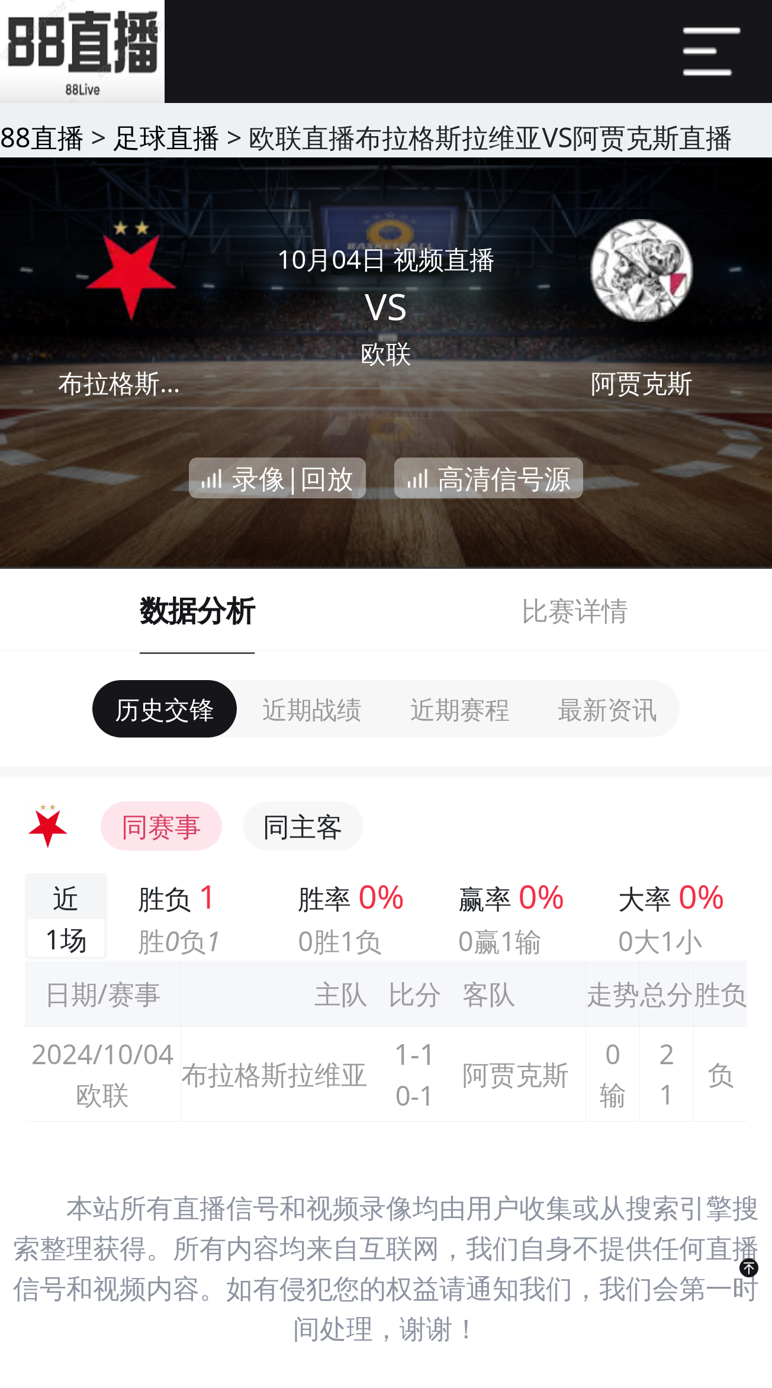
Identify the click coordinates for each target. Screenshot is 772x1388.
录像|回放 (292, 478)
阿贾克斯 (642, 382)
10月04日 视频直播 (386, 258)
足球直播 (166, 137)
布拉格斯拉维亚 (130, 382)
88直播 (42, 137)
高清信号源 (504, 478)
